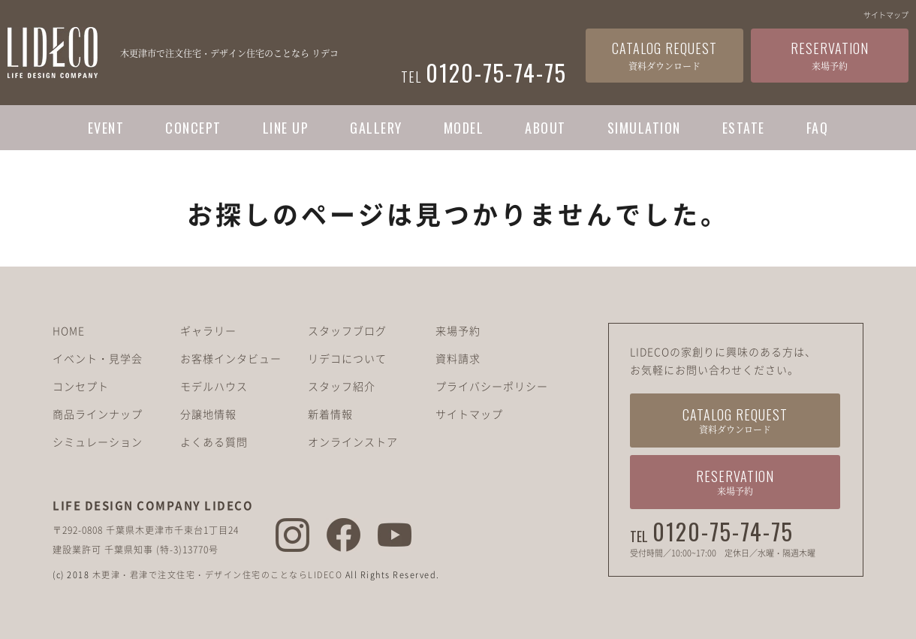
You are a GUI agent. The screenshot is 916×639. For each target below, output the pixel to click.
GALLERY (376, 127)
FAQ (817, 127)
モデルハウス (214, 385)
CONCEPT (193, 127)
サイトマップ (885, 14)
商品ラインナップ (98, 413)
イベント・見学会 (98, 358)
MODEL (464, 127)
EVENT (106, 127)
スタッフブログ (347, 330)
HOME (69, 330)
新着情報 (330, 413)
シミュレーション (98, 441)
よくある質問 (214, 441)
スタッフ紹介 (341, 385)
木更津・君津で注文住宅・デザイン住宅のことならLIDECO (217, 574)
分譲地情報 (208, 413)
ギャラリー (208, 330)
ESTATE (743, 127)
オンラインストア (353, 441)
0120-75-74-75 (723, 531)
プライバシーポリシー (491, 385)
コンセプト (81, 385)
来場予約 (458, 330)
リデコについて (347, 358)
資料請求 (458, 358)
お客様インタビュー (231, 358)
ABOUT (545, 127)
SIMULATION (644, 127)
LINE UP (286, 127)
